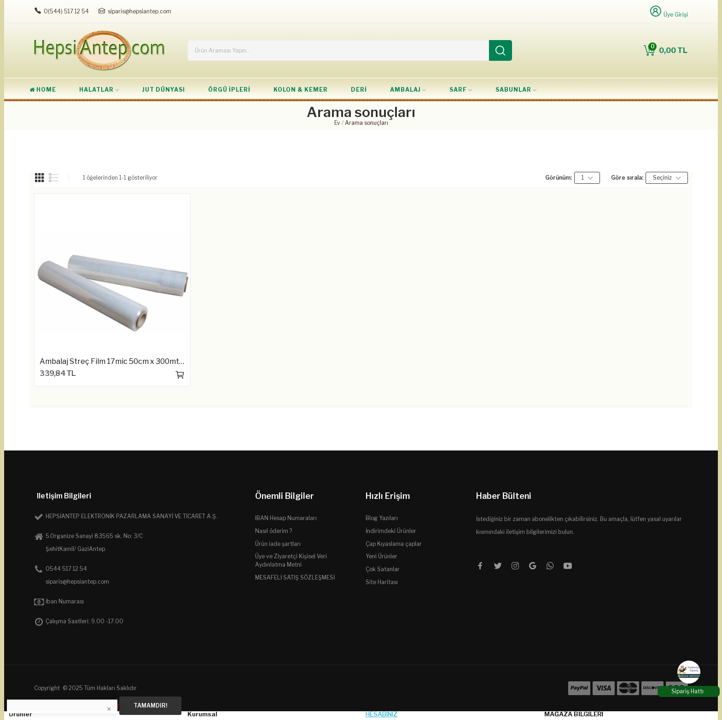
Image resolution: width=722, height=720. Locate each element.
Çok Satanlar (383, 569)
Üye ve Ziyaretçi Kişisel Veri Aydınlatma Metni (291, 560)
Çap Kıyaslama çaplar (394, 543)
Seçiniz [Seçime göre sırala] (667, 178)
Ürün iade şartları (278, 543)
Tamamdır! (150, 705)
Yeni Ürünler (381, 556)
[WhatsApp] (688, 672)
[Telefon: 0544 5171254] (37, 11)
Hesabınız (381, 714)
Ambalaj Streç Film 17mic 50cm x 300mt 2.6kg (112, 361)
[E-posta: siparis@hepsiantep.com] (101, 11)
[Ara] (500, 50)
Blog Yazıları (382, 518)
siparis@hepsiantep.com (139, 11)
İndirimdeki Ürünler (391, 530)
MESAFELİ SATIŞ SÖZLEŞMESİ (295, 577)
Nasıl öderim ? (273, 530)
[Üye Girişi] (668, 11)
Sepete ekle (180, 375)
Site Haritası (382, 582)
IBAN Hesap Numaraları (286, 518)
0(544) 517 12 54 (66, 11)
